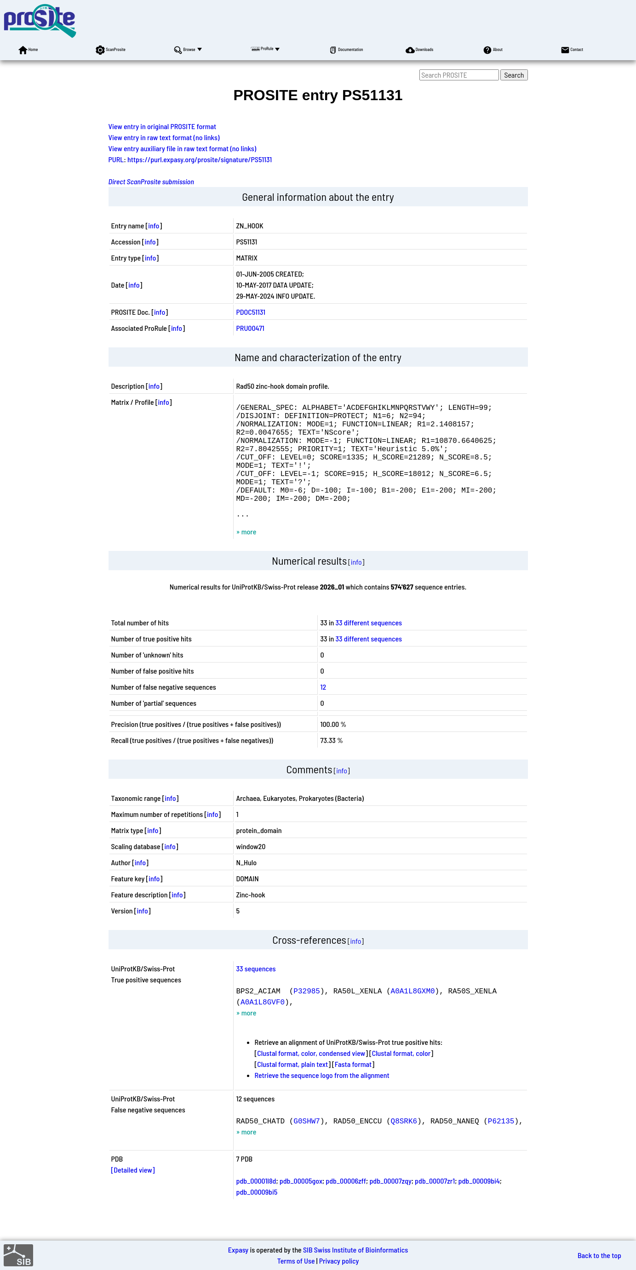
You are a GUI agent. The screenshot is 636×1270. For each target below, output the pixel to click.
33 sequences (256, 992)
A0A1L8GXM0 (413, 1014)
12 (324, 710)
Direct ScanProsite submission (151, 181)
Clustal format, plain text (292, 1087)
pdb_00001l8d (256, 1204)
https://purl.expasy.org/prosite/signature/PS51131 (199, 159)
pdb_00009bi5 (257, 1215)
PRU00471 (250, 327)
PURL (116, 159)
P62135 (501, 1145)
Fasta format (353, 1087)
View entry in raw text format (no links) (164, 137)
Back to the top (599, 1255)
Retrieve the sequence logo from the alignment (322, 1098)
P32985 (306, 1014)
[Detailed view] (133, 1193)
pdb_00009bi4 (479, 1204)
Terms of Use (296, 1260)
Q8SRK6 (404, 1145)
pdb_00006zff (346, 1204)
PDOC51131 (250, 311)
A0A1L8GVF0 (263, 1026)
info (153, 225)
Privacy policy (339, 1260)
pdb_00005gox (301, 1204)
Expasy (238, 1249)
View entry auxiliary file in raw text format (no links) (183, 148)
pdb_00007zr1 (435, 1204)
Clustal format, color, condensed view (311, 1076)
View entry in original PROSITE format (163, 126)
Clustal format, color (401, 1076)
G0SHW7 (306, 1145)
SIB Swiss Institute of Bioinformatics (355, 1249)
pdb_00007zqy (390, 1204)
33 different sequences (369, 646)
